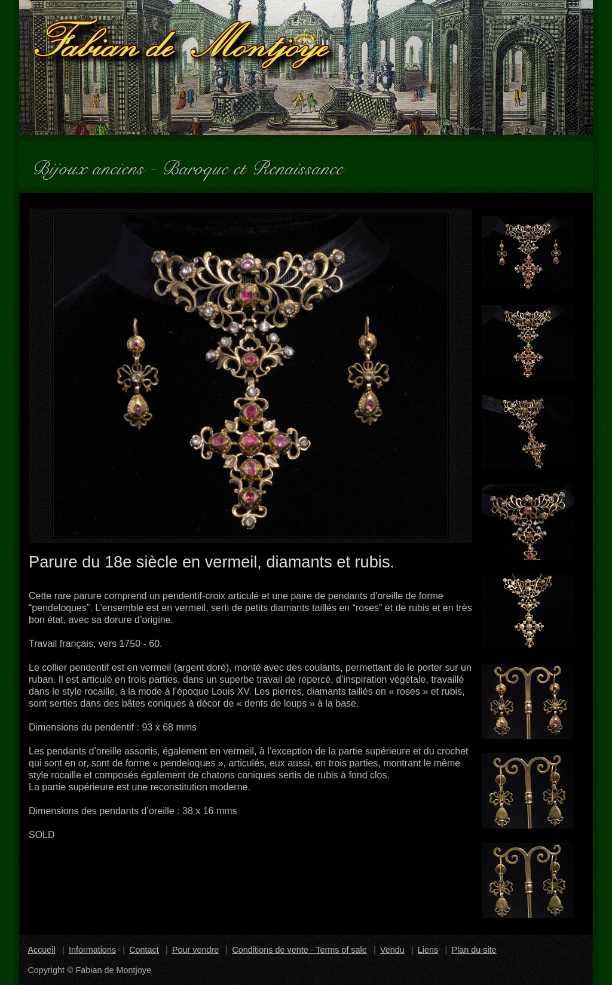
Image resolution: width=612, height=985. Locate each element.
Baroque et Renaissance (257, 164)
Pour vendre (195, 950)
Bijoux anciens (93, 164)
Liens (428, 950)
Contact (144, 950)
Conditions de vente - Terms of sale (299, 950)
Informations (92, 950)
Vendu (392, 950)
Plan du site (473, 950)
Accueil (41, 950)
